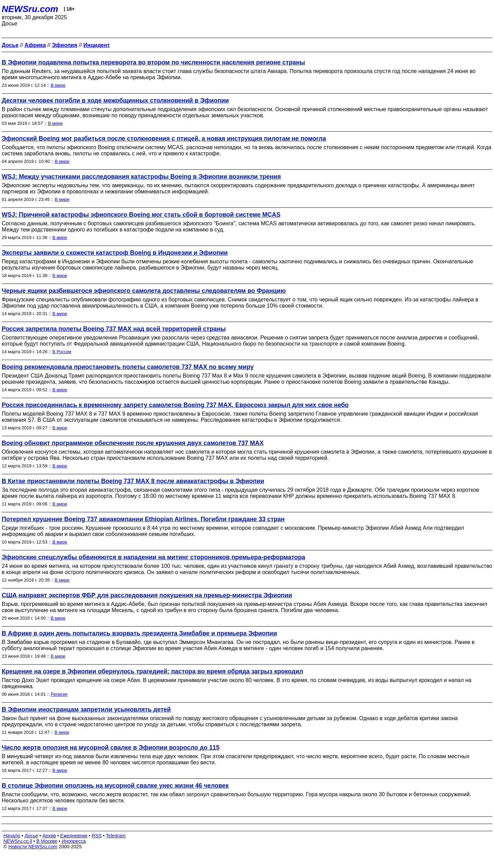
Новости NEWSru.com (32, 846)
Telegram (116, 835)
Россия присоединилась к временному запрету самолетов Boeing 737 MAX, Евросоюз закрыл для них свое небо (175, 405)
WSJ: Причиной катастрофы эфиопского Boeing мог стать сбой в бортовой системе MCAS (141, 214)
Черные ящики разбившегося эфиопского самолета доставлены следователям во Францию (144, 290)
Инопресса (74, 841)
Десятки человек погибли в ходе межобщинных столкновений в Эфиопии (115, 100)
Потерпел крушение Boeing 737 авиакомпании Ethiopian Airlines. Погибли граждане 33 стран (143, 519)
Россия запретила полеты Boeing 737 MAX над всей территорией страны (114, 328)
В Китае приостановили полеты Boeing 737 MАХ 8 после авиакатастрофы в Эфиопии (133, 481)
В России (61, 351)
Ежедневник (73, 835)
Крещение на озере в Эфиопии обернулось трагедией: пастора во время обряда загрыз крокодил (152, 671)
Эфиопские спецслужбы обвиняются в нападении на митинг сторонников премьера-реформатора (153, 557)
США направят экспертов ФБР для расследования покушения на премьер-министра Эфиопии (147, 595)
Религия (59, 694)
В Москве (46, 841)
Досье (31, 835)
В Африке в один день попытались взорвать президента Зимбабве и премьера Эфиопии (139, 633)
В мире (58, 85)
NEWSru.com (30, 9)
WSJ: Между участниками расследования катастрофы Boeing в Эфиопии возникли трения (141, 176)
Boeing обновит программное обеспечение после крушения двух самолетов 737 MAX (132, 443)
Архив (49, 835)
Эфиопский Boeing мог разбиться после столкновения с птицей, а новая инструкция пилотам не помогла (164, 138)
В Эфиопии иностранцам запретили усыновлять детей (86, 709)
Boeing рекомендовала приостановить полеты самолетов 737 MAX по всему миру (128, 366)
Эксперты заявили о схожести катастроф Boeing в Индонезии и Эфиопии (115, 252)
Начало (11, 835)
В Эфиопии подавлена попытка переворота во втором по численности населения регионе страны (153, 62)
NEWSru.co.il (17, 841)
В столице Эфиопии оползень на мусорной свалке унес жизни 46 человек (115, 785)
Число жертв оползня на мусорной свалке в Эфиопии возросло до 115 (111, 747)
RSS (97, 835)
